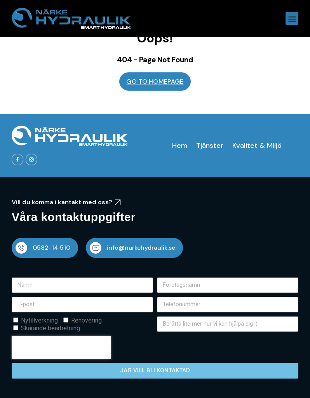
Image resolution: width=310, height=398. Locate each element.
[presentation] (61, 347)
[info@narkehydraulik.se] (95, 248)
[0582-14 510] (21, 248)
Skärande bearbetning (50, 328)
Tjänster (209, 145)
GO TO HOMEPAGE (154, 81)
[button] (292, 18)
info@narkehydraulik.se (141, 248)
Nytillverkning (39, 320)
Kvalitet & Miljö (257, 145)
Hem (179, 145)
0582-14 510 (51, 248)
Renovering (86, 320)
